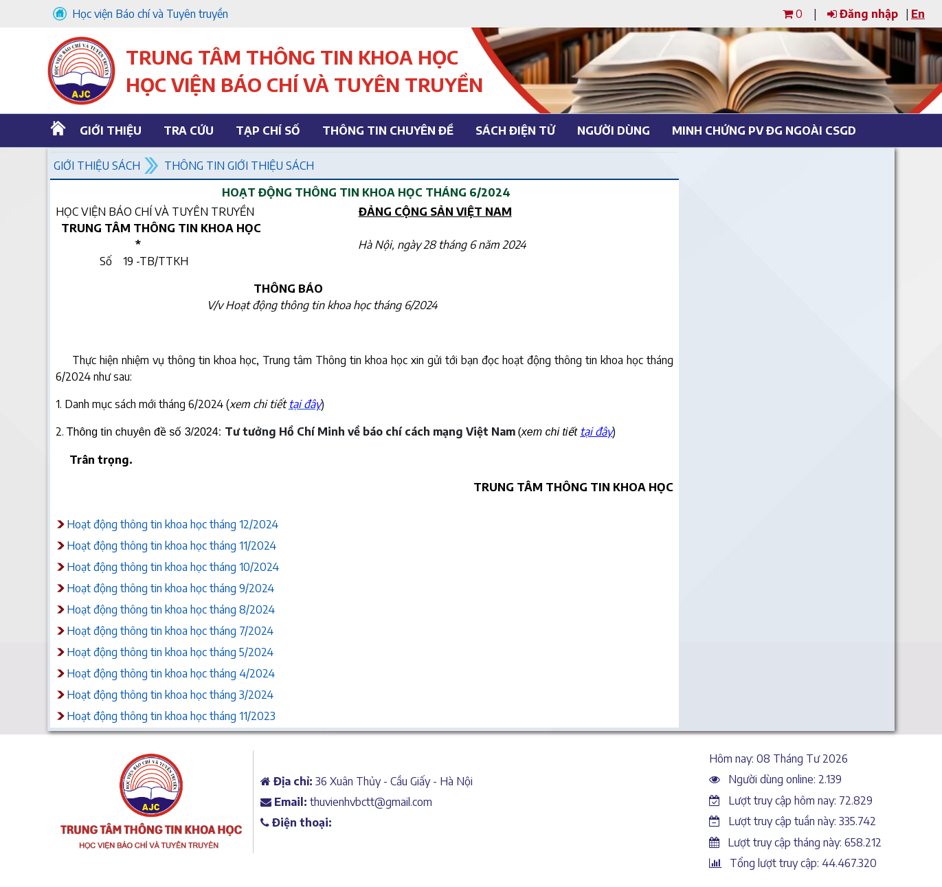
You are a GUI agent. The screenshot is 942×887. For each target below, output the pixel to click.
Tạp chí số (268, 130)
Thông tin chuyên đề (385, 130)
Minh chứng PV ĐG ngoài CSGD (759, 130)
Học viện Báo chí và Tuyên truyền (140, 14)
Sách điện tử (515, 130)
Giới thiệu (111, 130)
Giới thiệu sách (97, 165)
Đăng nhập (862, 14)
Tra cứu (189, 130)
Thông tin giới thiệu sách (239, 165)
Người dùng (613, 130)
